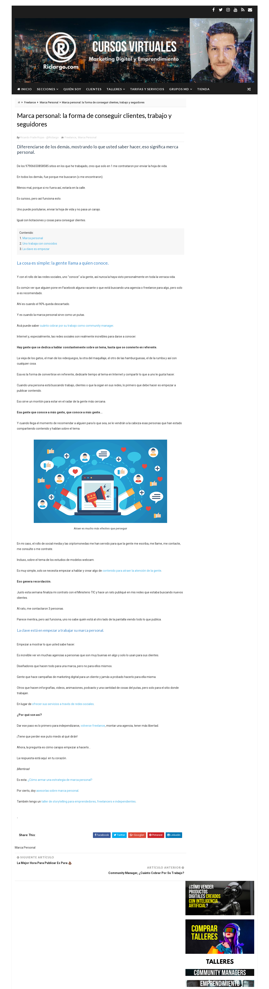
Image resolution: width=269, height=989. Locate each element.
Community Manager (35, 900)
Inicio (26, 89)
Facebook (73, 900)
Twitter (73, 922)
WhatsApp (28, 929)
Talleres (114, 89)
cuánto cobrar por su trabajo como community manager (76, 326)
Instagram (61, 907)
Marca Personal (49, 102)
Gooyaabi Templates (95, 983)
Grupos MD (179, 89)
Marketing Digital (59, 914)
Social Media (54, 922)
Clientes (93, 89)
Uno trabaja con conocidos (40, 244)
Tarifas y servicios (147, 89)
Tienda (203, 89)
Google (44, 907)
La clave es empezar (36, 249)
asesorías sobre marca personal (57, 791)
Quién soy (72, 89)
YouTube (45, 929)
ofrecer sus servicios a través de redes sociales (63, 705)
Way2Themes (51, 983)
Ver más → (48, 963)
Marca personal (33, 239)
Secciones (46, 89)
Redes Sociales (31, 922)
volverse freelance (93, 726)
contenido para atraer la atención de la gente (132, 571)
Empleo (58, 900)
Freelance (30, 102)
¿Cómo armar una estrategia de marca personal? (60, 781)
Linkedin (78, 907)
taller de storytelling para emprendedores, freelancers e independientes (88, 802)
